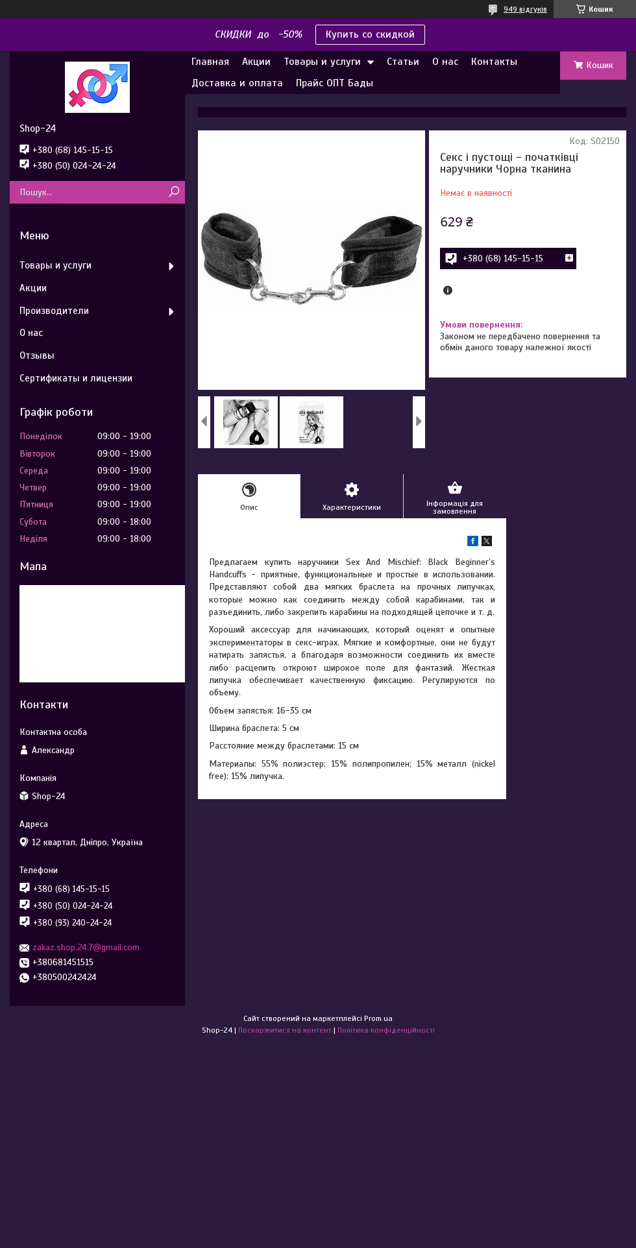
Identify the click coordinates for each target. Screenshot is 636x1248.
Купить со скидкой (370, 34)
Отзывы (37, 355)
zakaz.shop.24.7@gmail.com (86, 947)
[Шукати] (173, 192)
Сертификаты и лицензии (75, 378)
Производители (54, 311)
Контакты (494, 61)
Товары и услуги (322, 61)
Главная (210, 61)
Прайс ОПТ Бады (334, 83)
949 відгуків (525, 9)
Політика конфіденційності (386, 1030)
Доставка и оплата (237, 83)
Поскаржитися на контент (285, 1030)
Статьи (403, 61)
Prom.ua (378, 1018)
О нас (445, 61)
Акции (256, 61)
